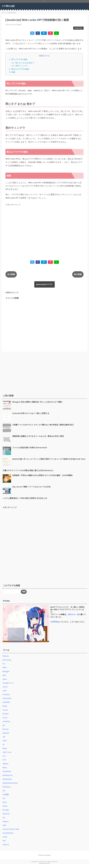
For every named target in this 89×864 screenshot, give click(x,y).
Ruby (5, 706)
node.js (6, 844)
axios (5, 837)
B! (44, 33)
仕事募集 (53, 622)
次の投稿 (11, 274)
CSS (4, 691)
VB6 (4, 825)
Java (5, 679)
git (4, 725)
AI (4, 744)
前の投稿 (78, 274)
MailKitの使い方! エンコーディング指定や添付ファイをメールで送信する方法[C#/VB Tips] (48, 459)
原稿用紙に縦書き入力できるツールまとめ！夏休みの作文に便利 (38, 436)
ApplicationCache (10, 783)
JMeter (5, 764)
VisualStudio (8, 833)
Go (4, 791)
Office (5, 806)
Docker (6, 714)
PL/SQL (6, 810)
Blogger (6, 671)
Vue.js (5, 710)
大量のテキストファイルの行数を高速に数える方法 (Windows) (28, 470)
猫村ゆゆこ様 (73, 614)
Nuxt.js (6, 729)
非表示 (46, 56)
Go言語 (6, 794)
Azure (5, 687)
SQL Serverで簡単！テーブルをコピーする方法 (31, 487)
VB (4, 737)
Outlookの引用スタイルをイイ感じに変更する (30, 413)
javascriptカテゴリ (44, 284)
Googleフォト (8, 683)
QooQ (48, 863)
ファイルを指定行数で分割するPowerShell (29, 448)
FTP (4, 760)
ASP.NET (6, 702)
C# (4, 664)
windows (6, 721)
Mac (4, 675)
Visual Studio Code (11, 829)
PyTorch (6, 814)
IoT (4, 798)
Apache (6, 733)
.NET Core (7, 752)
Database (7, 787)
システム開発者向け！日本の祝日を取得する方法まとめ (25, 498)
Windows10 (8, 775)
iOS (4, 841)
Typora (6, 821)
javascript (78, 28)
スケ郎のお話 (8, 6)
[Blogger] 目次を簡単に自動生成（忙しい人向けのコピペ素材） (38, 402)
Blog (5, 748)
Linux (5, 718)
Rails (5, 768)
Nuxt (5, 802)
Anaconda (7, 698)
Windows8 (7, 779)
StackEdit (7, 771)
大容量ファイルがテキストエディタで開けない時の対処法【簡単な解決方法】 (43, 425)
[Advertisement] (44, 229)
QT (4, 818)
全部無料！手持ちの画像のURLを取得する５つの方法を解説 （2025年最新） (43, 475)
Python (6, 656)
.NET (5, 741)
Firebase (6, 694)
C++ (4, 756)
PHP (4, 668)
